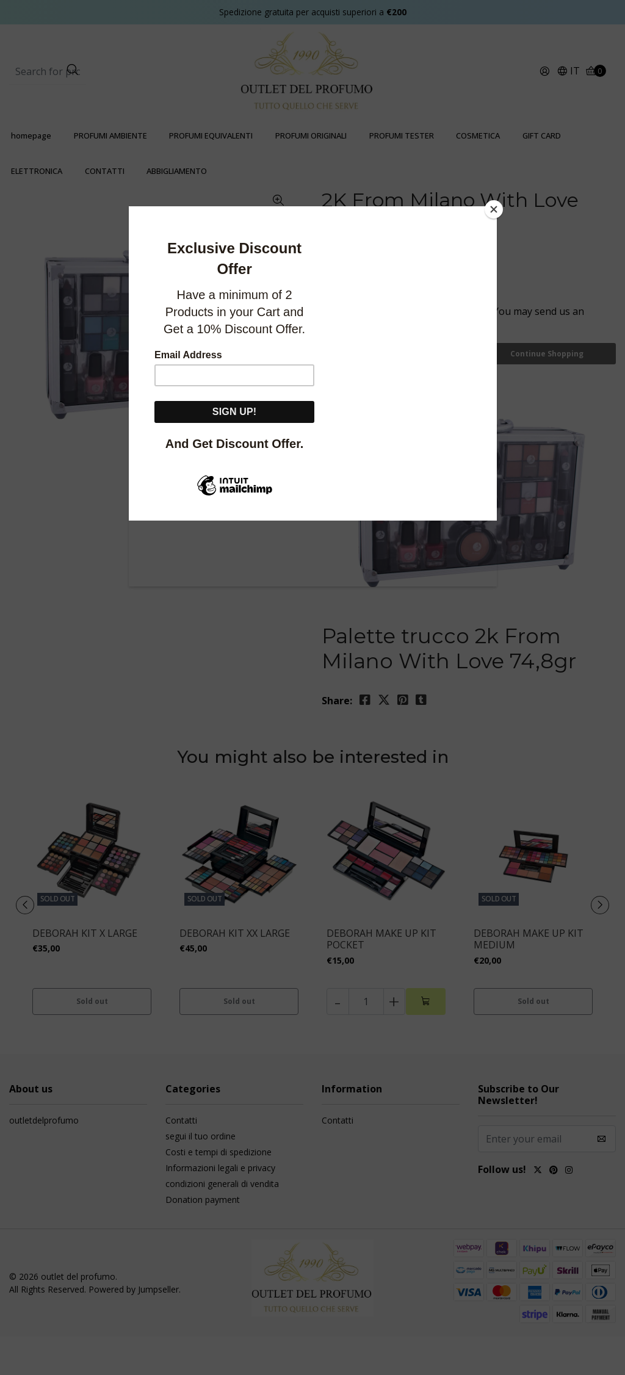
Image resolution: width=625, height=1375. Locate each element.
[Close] (494, 209)
